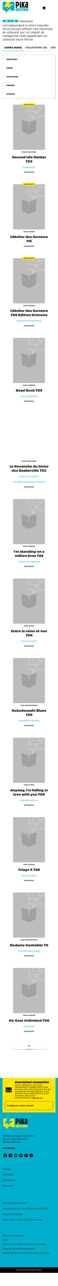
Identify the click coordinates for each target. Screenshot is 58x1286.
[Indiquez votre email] (25, 1105)
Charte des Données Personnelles (24, 1244)
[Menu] (48, 8)
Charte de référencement (18, 1248)
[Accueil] (15, 7)
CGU (5, 1239)
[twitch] (26, 1155)
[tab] (13, 47)
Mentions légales (13, 1235)
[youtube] (21, 1155)
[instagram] (10, 1155)
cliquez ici (37, 1097)
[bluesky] (15, 1155)
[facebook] (5, 1155)
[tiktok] (31, 1155)
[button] (14, 59)
